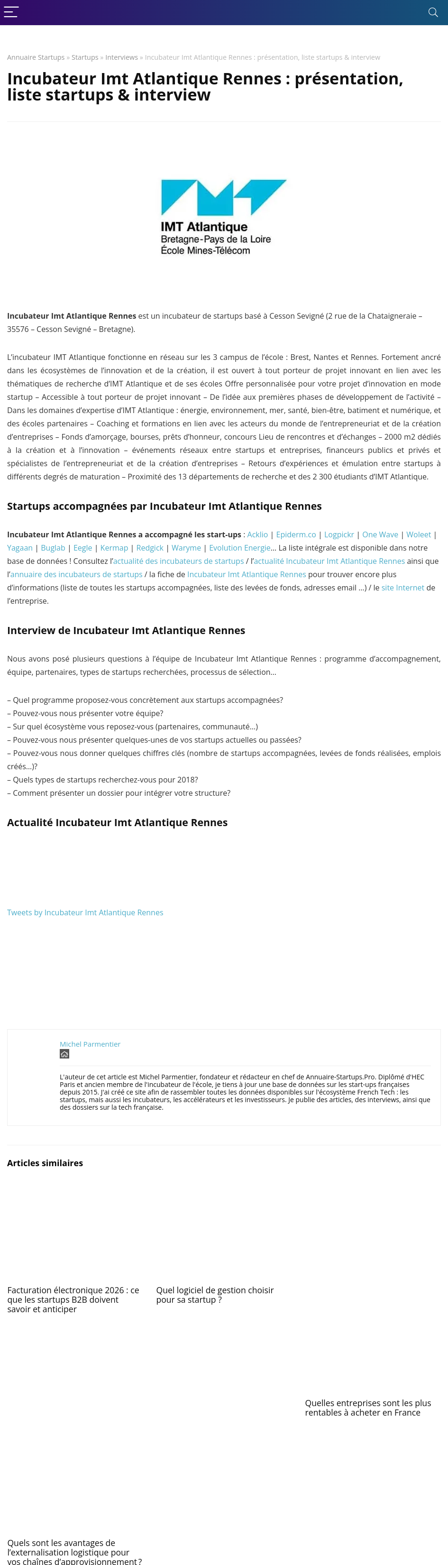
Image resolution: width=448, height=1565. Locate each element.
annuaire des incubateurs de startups (76, 574)
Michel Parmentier (90, 1044)
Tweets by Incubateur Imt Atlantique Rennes (85, 912)
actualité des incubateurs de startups (178, 561)
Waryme (186, 548)
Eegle (82, 548)
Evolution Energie (240, 548)
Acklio (257, 534)
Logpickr (339, 534)
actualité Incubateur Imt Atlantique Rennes (329, 561)
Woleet (418, 534)
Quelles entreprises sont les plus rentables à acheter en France (368, 1407)
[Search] (433, 12)
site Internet (403, 587)
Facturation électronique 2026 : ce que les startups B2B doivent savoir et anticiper (73, 1299)
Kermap (114, 548)
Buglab (53, 548)
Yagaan (20, 548)
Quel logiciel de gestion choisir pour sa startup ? (215, 1294)
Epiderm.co (296, 534)
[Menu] (11, 12)
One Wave (380, 534)
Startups (85, 57)
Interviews (121, 57)
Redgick (150, 548)
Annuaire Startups (35, 57)
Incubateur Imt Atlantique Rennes (246, 574)
